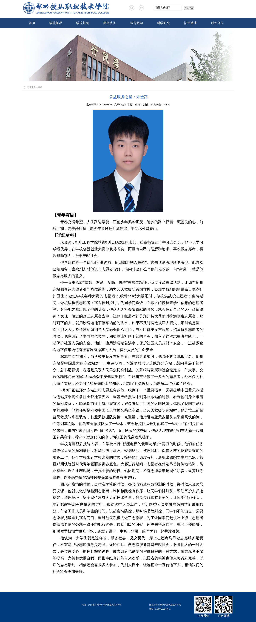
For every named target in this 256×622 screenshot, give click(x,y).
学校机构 (82, 23)
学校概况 (55, 23)
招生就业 (190, 23)
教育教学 (136, 23)
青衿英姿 (37, 87)
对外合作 (217, 23)
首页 (32, 23)
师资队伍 (109, 23)
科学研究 (163, 23)
